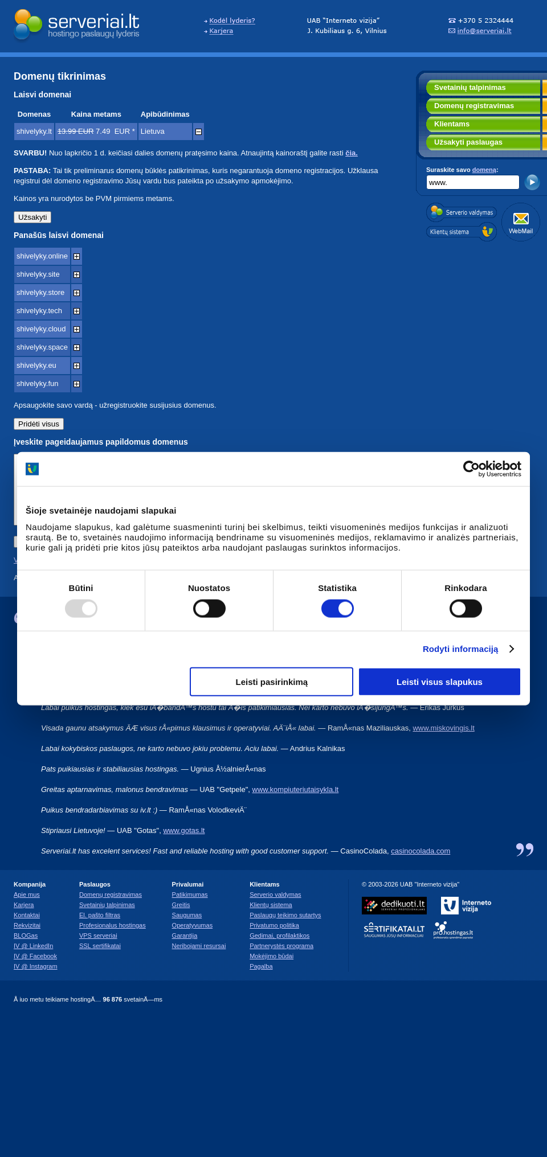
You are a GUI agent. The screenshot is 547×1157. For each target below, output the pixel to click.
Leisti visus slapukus (440, 681)
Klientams (452, 124)
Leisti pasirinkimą (272, 681)
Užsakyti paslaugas (468, 142)
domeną (484, 169)
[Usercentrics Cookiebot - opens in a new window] (471, 469)
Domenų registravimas (474, 105)
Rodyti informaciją (461, 649)
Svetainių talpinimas (470, 87)
